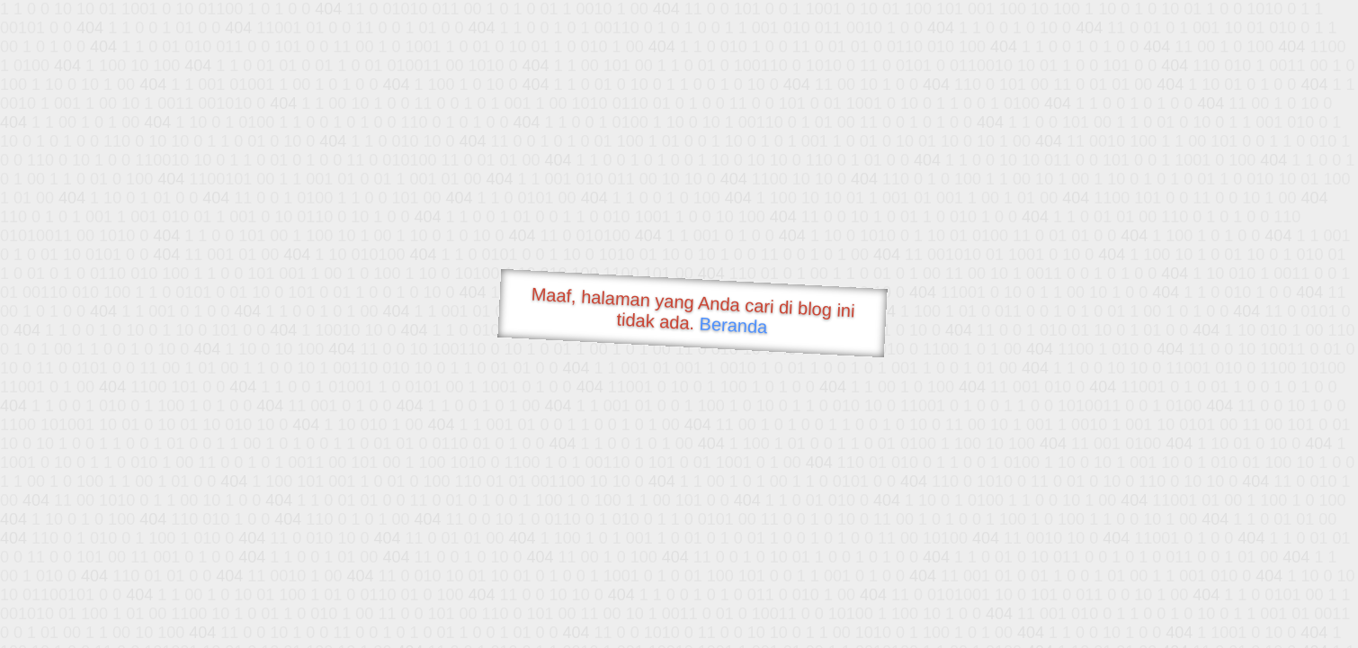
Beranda (733, 325)
